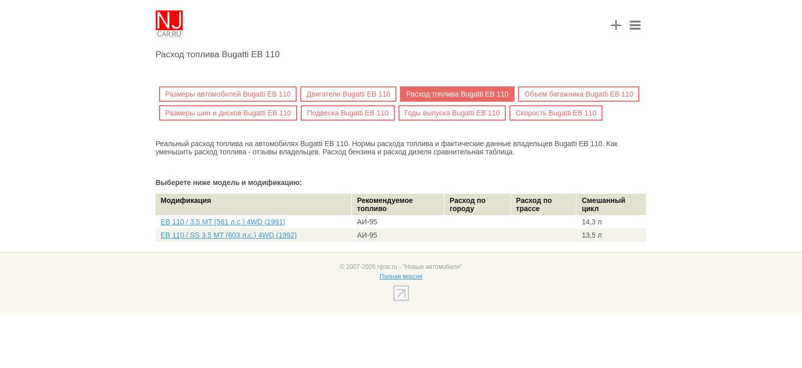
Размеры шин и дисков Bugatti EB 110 (228, 113)
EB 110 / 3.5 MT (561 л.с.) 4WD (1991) (223, 222)
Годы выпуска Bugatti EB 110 (452, 113)
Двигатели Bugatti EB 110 (348, 94)
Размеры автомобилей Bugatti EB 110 (228, 94)
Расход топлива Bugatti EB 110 (457, 94)
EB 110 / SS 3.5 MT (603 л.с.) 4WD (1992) (229, 235)
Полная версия (401, 276)
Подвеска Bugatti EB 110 (347, 113)
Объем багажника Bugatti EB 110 (578, 94)
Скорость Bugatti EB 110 (556, 113)
